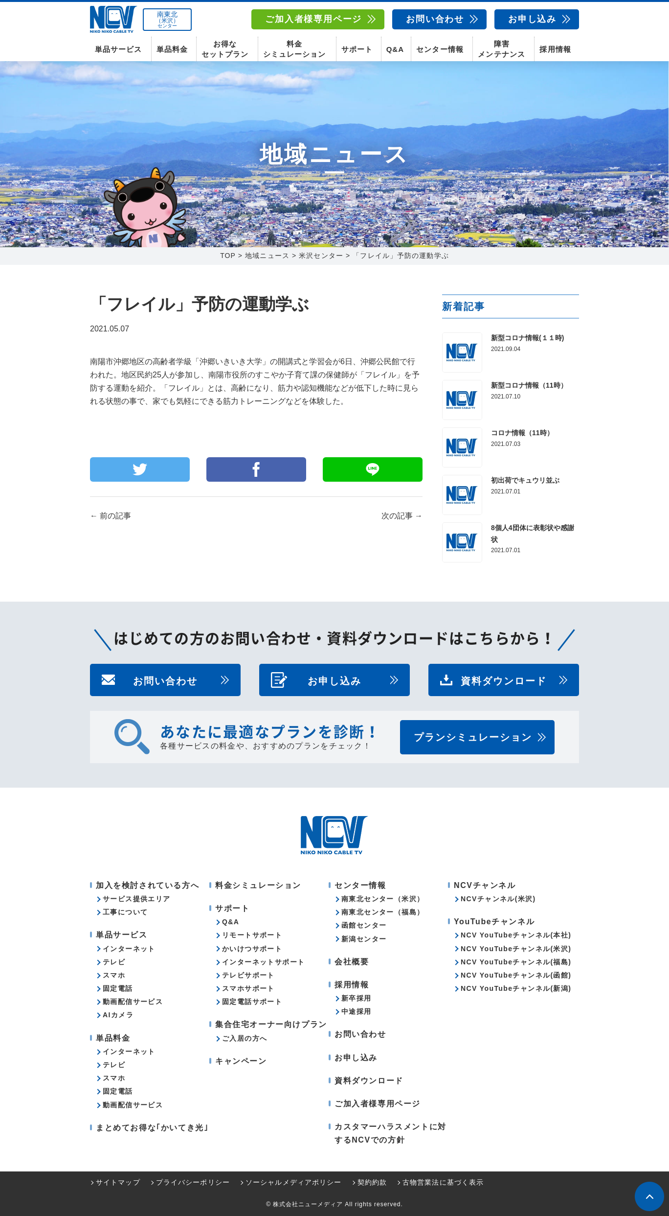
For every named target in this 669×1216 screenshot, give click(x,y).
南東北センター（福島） (382, 912)
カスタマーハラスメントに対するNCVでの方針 (390, 1133)
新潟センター (363, 939)
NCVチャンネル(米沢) (498, 899)
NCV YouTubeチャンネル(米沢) (516, 949)
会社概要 (351, 962)
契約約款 (372, 1182)
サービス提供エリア (137, 899)
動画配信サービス (133, 1002)
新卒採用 (356, 998)
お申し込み (532, 19)
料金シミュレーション (294, 49)
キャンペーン (241, 1061)
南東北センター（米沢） (382, 899)
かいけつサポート (252, 949)
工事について (125, 912)
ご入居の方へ (244, 1038)
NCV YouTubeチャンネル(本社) (516, 935)
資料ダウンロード (504, 680)
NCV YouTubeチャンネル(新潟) (516, 988)
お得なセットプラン (224, 49)
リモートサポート (252, 935)
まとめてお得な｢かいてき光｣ (152, 1127)
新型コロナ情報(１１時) (527, 338)
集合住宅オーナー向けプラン (271, 1024)
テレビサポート (248, 975)
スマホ (114, 975)
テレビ (114, 962)
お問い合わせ (435, 19)
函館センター (363, 925)
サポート (357, 49)
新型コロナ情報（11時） (529, 385)
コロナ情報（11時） (522, 433)
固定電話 (118, 988)
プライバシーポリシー (193, 1182)
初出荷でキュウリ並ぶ (525, 480)
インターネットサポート (263, 962)
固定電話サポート (252, 1002)
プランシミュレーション (473, 737)
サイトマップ (118, 1182)
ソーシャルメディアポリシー (293, 1182)
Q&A (395, 49)
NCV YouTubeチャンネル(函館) (516, 975)
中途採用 (356, 1011)
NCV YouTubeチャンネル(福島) (516, 962)
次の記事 (402, 516)
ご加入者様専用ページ (313, 19)
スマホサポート (248, 988)
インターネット (129, 949)
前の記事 (110, 516)
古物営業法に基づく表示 (443, 1182)
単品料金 (172, 49)
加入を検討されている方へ (147, 885)
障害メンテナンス (501, 49)
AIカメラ (118, 1015)
